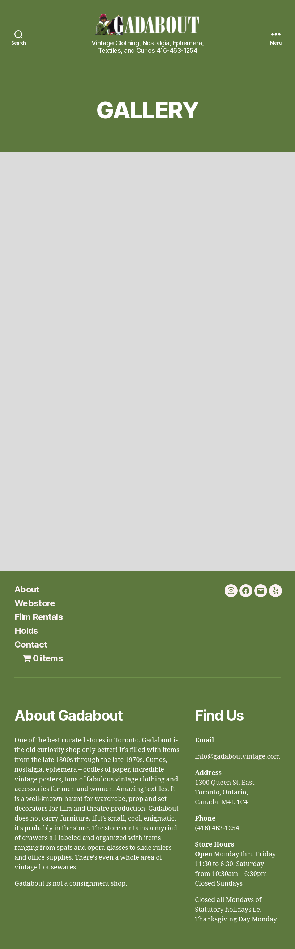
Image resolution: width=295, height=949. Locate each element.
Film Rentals (38, 617)
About (26, 589)
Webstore (34, 603)
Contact (30, 644)
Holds (26, 630)
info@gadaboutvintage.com (237, 756)
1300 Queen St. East (224, 783)
